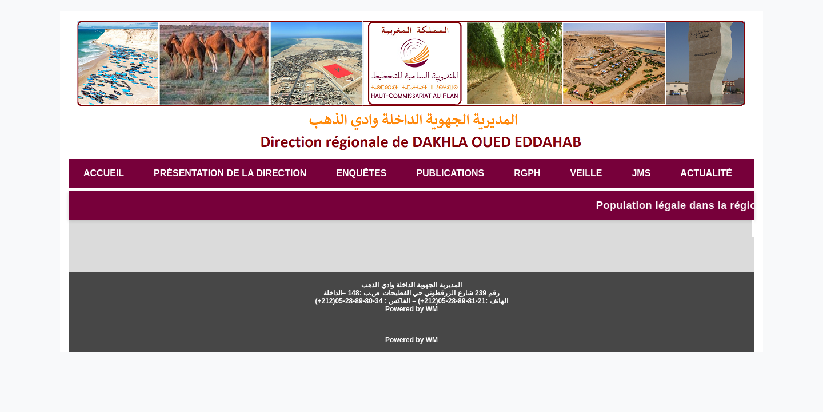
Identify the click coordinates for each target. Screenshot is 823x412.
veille (586, 173)
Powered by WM (411, 309)
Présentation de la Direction (230, 173)
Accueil (103, 173)
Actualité (706, 173)
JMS (641, 173)
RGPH (527, 173)
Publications (450, 173)
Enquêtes (361, 173)
